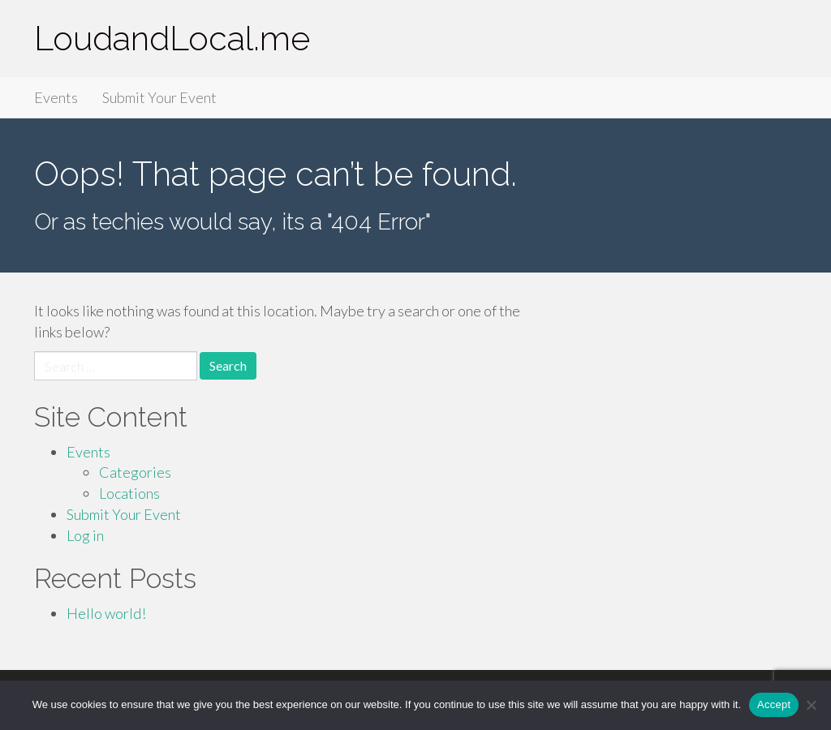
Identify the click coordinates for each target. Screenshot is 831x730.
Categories (135, 472)
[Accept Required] (811, 705)
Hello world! (106, 613)
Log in (85, 535)
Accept (773, 704)
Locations (129, 493)
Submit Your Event (159, 97)
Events (56, 97)
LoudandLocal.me (172, 38)
